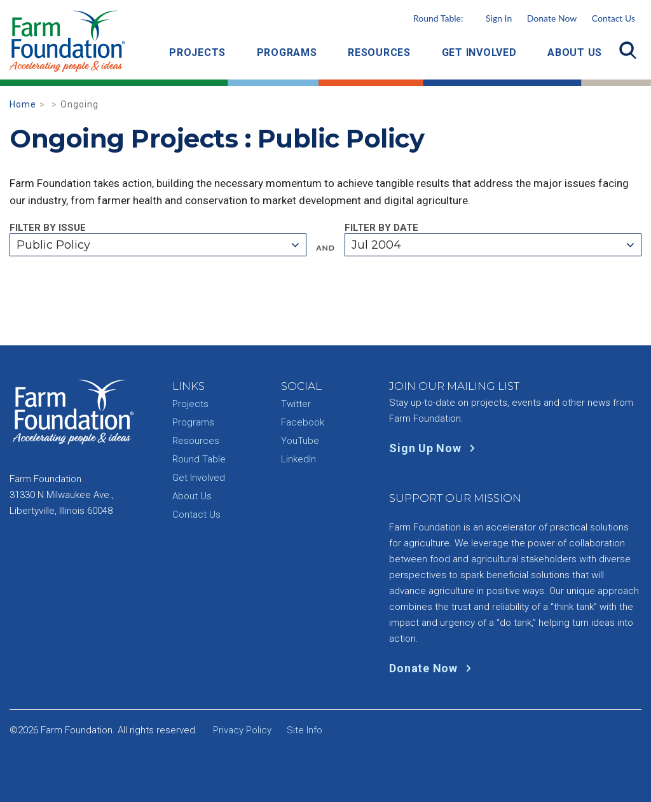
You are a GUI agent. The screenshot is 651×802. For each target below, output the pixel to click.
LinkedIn (298, 459)
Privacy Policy (242, 730)
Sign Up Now (434, 448)
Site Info (304, 730)
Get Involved (479, 52)
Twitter (296, 404)
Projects (197, 52)
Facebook (302, 422)
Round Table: (462, 18)
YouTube (300, 440)
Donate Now (552, 18)
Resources (379, 52)
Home (23, 104)
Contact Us (613, 18)
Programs (287, 52)
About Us (574, 52)
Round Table (199, 459)
